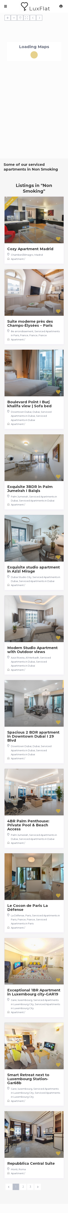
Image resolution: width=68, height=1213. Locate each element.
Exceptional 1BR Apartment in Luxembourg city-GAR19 (33, 992)
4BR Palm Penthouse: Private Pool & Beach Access (28, 825)
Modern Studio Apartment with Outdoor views (32, 650)
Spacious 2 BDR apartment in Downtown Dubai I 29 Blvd (33, 736)
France (43, 335)
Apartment (17, 258)
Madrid (38, 254)
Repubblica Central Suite (31, 1163)
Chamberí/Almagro (22, 254)
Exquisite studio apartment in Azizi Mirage (33, 569)
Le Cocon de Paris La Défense (27, 908)
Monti (14, 1169)
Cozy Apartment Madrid (30, 249)
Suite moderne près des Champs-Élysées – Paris (30, 323)
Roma (22, 1169)
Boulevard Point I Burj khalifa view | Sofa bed (29, 404)
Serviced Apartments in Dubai (36, 500)
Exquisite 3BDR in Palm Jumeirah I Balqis (30, 489)
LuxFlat (39, 8)
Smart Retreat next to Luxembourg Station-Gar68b (28, 1079)
